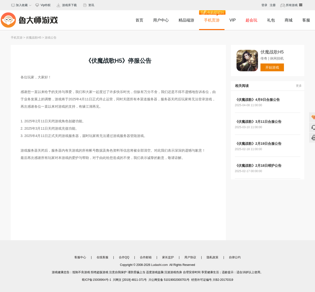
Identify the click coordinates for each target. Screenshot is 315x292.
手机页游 (212, 16)
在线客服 (102, 257)
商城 (288, 20)
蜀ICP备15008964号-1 (96, 280)
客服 (306, 20)
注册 (273, 5)
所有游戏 (291, 5)
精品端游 (186, 20)
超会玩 (251, 20)
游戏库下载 (69, 5)
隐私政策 (212, 257)
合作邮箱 (146, 257)
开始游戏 (272, 67)
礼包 (271, 20)
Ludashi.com (159, 265)
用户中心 (161, 20)
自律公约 (235, 257)
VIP (232, 20)
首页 (139, 20)
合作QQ (124, 257)
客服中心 (80, 257)
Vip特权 (46, 5)
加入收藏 (21, 5)
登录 (264, 5)
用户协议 (190, 257)
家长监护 (168, 257)
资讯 (91, 5)
